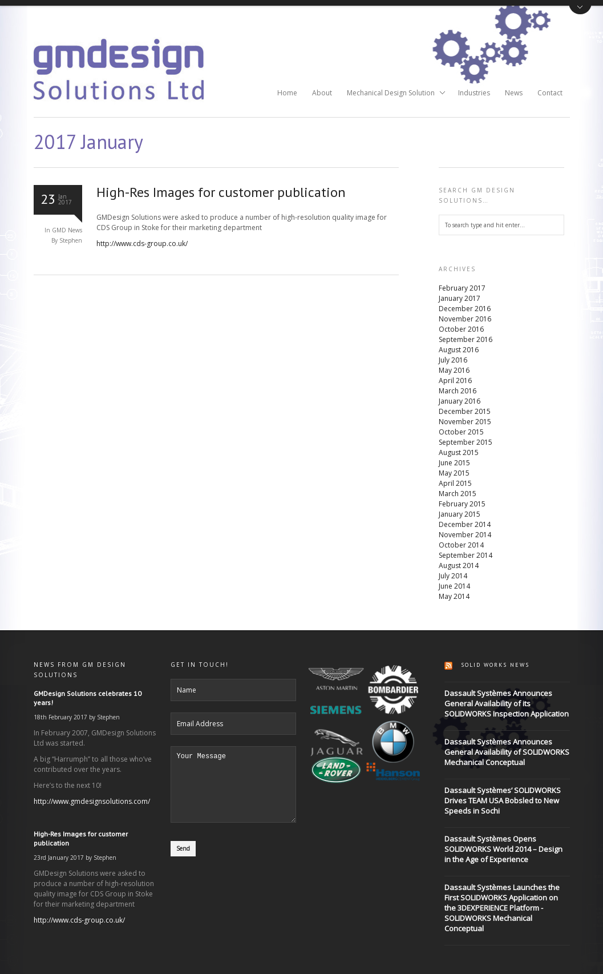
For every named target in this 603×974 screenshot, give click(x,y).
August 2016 (459, 350)
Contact (549, 93)
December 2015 (465, 411)
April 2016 (455, 380)
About (322, 93)
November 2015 (465, 421)
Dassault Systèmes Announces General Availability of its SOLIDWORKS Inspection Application (506, 703)
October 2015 (461, 432)
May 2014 (454, 596)
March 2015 (457, 493)
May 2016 (454, 370)
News (514, 93)
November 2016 (465, 319)
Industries (474, 93)
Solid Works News (495, 665)
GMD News (67, 230)
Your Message (233, 791)
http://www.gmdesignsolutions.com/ (92, 801)
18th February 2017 (60, 717)
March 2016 (457, 391)
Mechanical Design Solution (392, 93)
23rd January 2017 (59, 858)
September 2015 (465, 442)
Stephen (108, 717)
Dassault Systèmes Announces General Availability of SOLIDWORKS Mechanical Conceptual (506, 751)
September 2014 (465, 555)
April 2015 (455, 483)
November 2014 (465, 535)
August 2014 (459, 565)
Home (287, 93)
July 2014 (453, 576)
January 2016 (459, 401)
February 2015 (462, 504)
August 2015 (459, 452)
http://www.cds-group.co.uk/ (142, 243)
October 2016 (461, 329)
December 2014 (465, 524)
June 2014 (454, 586)
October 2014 (461, 545)
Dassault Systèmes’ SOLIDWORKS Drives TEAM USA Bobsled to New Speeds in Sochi (502, 800)
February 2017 (462, 288)
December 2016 (465, 308)
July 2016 (453, 360)
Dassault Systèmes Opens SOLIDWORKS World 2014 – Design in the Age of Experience (503, 849)
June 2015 (454, 463)
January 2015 (459, 514)
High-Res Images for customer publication (221, 192)
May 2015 (454, 473)
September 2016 (465, 339)
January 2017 (459, 298)
